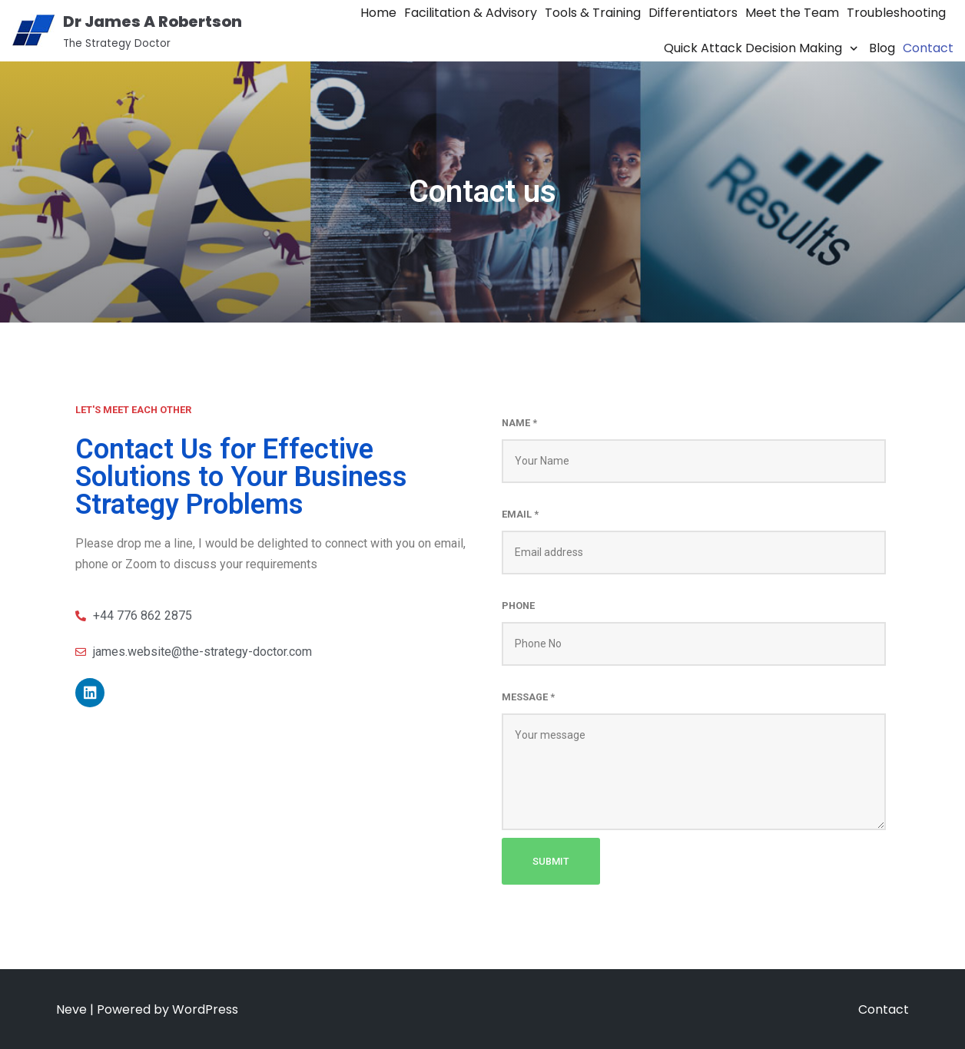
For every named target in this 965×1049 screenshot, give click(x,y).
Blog (882, 48)
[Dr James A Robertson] (127, 30)
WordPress (205, 1009)
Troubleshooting (896, 13)
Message (528, 697)
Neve (71, 1009)
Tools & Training (593, 13)
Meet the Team (792, 13)
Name (519, 423)
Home (378, 13)
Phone (518, 605)
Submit (550, 861)
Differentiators (693, 13)
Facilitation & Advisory (470, 13)
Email (520, 514)
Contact (928, 48)
